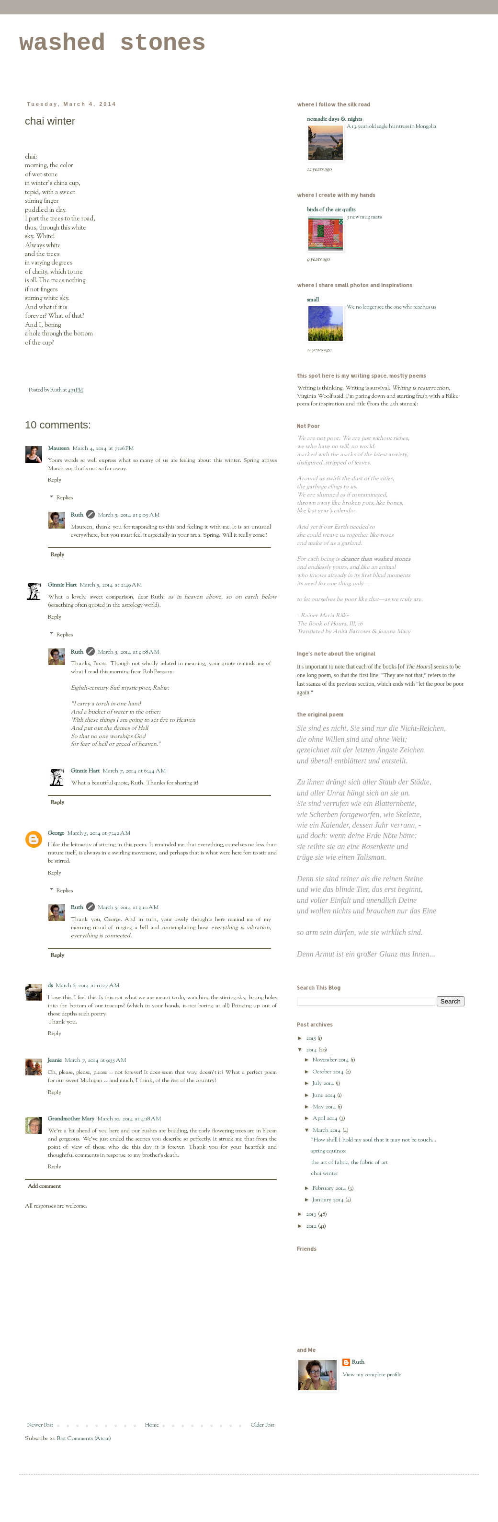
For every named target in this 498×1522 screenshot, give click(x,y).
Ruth (77, 515)
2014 (312, 1050)
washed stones (112, 43)
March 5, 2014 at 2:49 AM (110, 585)
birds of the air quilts (331, 210)
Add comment (44, 1186)
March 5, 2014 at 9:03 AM (128, 515)
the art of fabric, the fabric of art (349, 1162)
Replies (65, 498)
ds (50, 985)
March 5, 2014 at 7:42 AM (98, 833)
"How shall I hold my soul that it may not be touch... (373, 1140)
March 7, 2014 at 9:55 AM (95, 1060)
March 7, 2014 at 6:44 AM (134, 771)
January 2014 (329, 1200)
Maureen (58, 448)
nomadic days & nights (334, 119)
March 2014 (327, 1130)
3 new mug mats (364, 217)
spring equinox (328, 1151)
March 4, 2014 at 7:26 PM (103, 448)
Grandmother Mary (71, 1119)
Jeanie (55, 1060)
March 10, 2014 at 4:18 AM (129, 1119)
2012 (312, 1226)
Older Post (262, 1425)
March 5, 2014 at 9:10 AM (128, 907)
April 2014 (326, 1118)
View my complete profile (371, 1375)
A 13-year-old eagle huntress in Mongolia (391, 126)
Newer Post (40, 1425)
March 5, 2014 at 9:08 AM (128, 652)
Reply (54, 480)
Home (152, 1425)
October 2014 (329, 1072)
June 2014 (325, 1095)
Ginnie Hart (62, 585)
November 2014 (332, 1060)
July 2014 (324, 1083)
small (313, 300)
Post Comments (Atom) (84, 1438)
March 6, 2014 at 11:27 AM (87, 985)
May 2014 (325, 1107)
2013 (312, 1214)
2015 (311, 1038)
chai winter (324, 1173)
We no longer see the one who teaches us (391, 307)
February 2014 (330, 1188)
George (56, 833)
